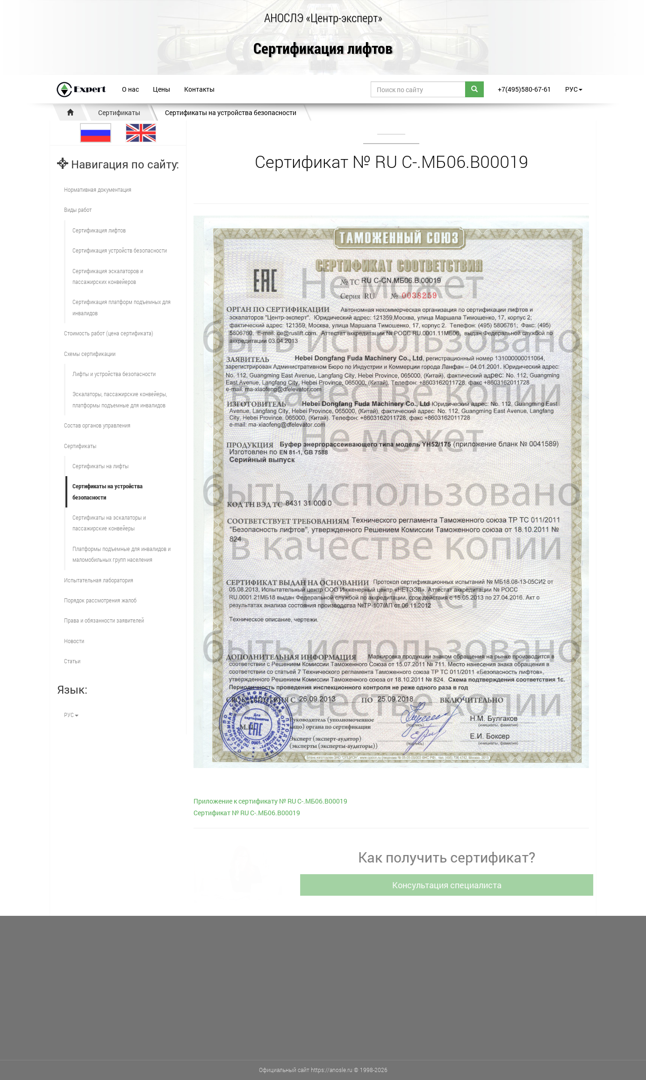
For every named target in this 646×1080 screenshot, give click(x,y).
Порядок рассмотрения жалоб (100, 600)
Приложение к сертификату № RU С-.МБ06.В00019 (270, 801)
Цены (161, 89)
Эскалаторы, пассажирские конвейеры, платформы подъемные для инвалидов (119, 399)
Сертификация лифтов (323, 49)
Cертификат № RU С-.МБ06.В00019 (247, 812)
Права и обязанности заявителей (104, 620)
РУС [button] (573, 89)
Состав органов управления (97, 425)
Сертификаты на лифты (100, 466)
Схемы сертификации (89, 353)
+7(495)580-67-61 (524, 89)
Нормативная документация (97, 189)
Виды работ (78, 209)
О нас (130, 89)
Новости (74, 641)
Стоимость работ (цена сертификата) (108, 333)
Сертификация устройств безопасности (119, 250)
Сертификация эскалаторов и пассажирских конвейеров (107, 276)
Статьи (72, 661)
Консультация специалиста (451, 885)
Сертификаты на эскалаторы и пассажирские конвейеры (109, 522)
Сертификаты (119, 112)
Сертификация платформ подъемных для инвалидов (121, 307)
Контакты (199, 89)
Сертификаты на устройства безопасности (230, 112)
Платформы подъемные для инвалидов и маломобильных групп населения (121, 554)
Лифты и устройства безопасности (114, 374)
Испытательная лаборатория (98, 580)
